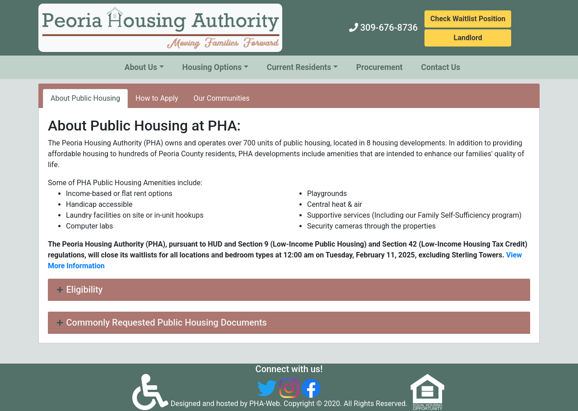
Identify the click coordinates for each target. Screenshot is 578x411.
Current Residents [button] (299, 67)
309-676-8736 (389, 27)
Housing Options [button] (212, 67)
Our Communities (222, 98)
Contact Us (441, 67)
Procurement (379, 67)
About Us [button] (141, 67)
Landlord (468, 37)
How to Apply (156, 98)
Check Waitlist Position (467, 18)
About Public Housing (85, 98)
